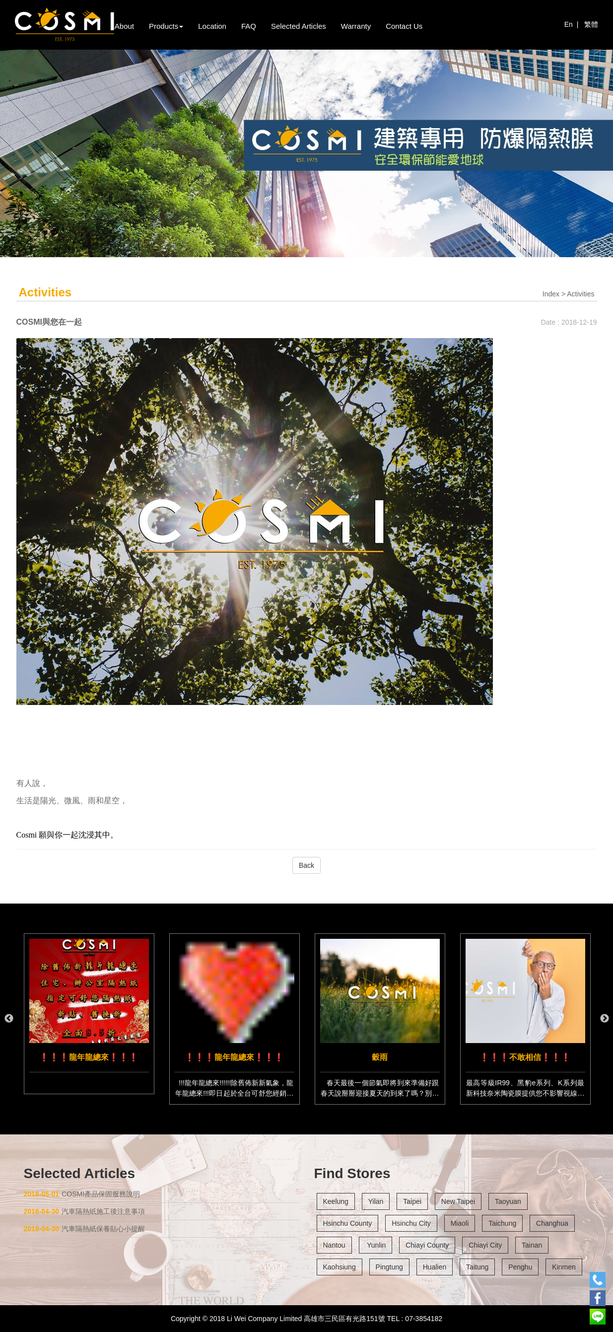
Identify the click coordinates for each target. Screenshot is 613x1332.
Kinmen (563, 1267)
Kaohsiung (339, 1267)
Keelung (335, 1201)
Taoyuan (508, 1201)
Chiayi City (485, 1245)
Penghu (520, 1267)
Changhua (552, 1223)
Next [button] (605, 1019)
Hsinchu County (347, 1223)
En (568, 24)
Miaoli (460, 1223)
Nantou (334, 1245)
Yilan (376, 1201)
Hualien (434, 1267)
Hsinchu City (411, 1223)
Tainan (532, 1245)
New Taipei (458, 1201)
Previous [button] (9, 1019)
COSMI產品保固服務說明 (82, 1194)
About (124, 26)
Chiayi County (427, 1245)
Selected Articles (298, 26)
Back (306, 865)
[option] (89, 1013)
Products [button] (166, 26)
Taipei (412, 1201)
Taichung (502, 1223)
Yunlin (375, 1245)
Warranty (356, 26)
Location (212, 26)
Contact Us (404, 26)
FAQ (248, 26)
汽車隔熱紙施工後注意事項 (84, 1211)
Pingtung (389, 1267)
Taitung (477, 1267)
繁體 (591, 24)
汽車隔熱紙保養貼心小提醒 (84, 1229)
